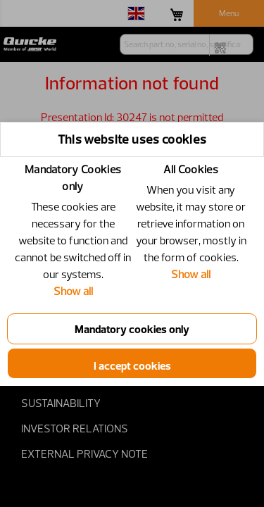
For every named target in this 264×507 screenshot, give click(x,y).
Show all (73, 291)
